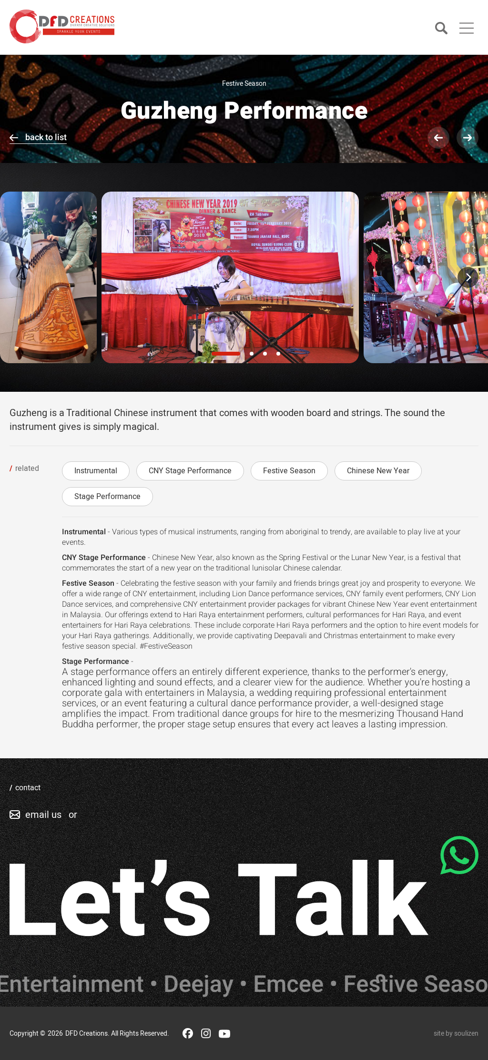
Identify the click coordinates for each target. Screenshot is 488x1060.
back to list (46, 137)
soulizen (466, 1034)
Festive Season (289, 471)
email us (43, 815)
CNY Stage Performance (190, 471)
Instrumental (95, 471)
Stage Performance (107, 496)
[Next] (468, 277)
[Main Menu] (466, 28)
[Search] (441, 29)
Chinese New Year (378, 471)
